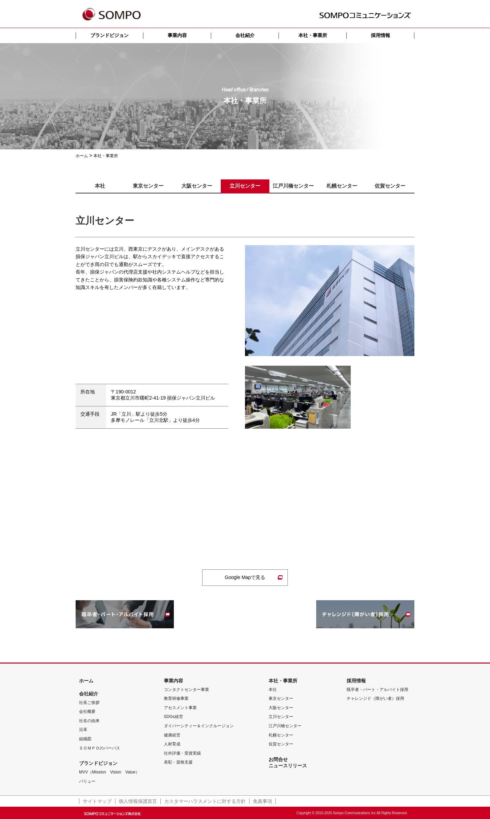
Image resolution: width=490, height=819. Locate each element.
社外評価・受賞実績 (182, 753)
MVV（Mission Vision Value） (109, 772)
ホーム (86, 680)
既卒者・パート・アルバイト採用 (377, 689)
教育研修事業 (176, 698)
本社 (273, 689)
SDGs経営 (173, 716)
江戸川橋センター (285, 725)
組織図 (85, 738)
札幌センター (281, 735)
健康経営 (172, 735)
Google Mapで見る (245, 577)
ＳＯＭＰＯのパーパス (99, 748)
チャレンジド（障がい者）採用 (375, 698)
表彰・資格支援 (178, 762)
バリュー (87, 781)
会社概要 (87, 711)
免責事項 (262, 801)
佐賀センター (281, 744)
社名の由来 (89, 720)
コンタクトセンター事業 (186, 689)
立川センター (281, 716)
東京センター (281, 698)
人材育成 (172, 744)
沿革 (83, 729)
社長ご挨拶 (89, 702)
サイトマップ (97, 801)
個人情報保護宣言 (138, 801)
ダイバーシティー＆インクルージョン (199, 725)
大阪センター (281, 707)
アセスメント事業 (180, 707)
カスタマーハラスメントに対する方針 (205, 801)
